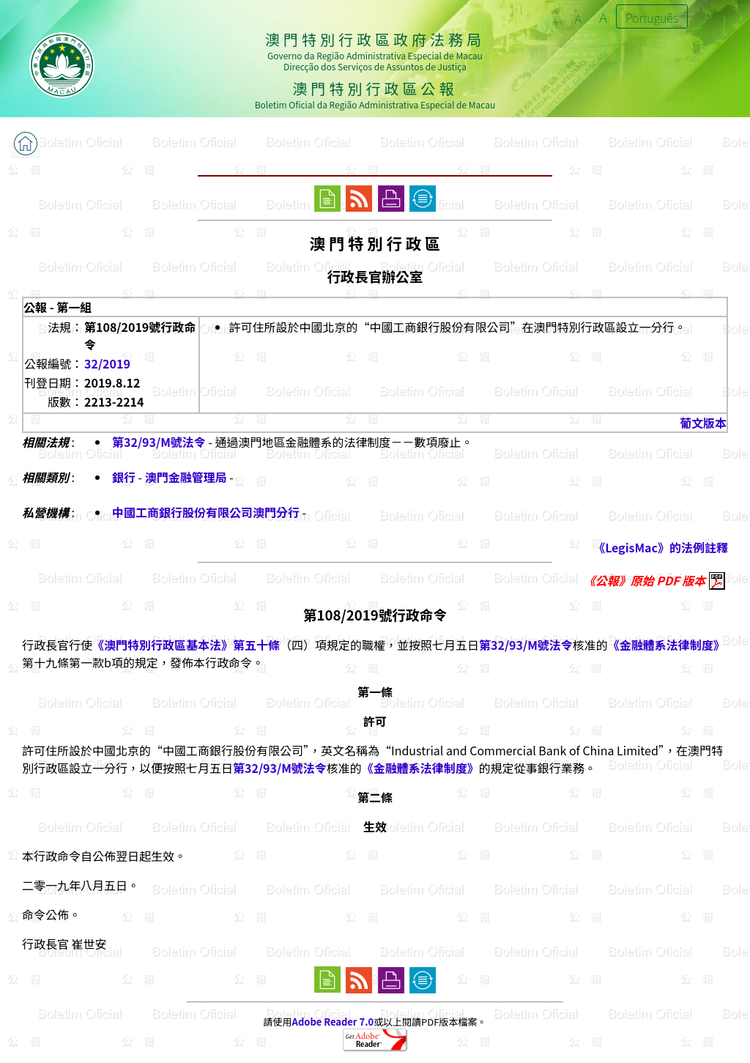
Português (651, 17)
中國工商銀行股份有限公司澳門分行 (206, 512)
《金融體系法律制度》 (666, 644)
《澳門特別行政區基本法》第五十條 (186, 644)
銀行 (123, 477)
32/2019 (107, 363)
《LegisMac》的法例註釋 (660, 547)
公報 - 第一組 (57, 307)
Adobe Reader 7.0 (333, 1022)
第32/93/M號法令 (159, 442)
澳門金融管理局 (186, 477)
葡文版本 (703, 423)
